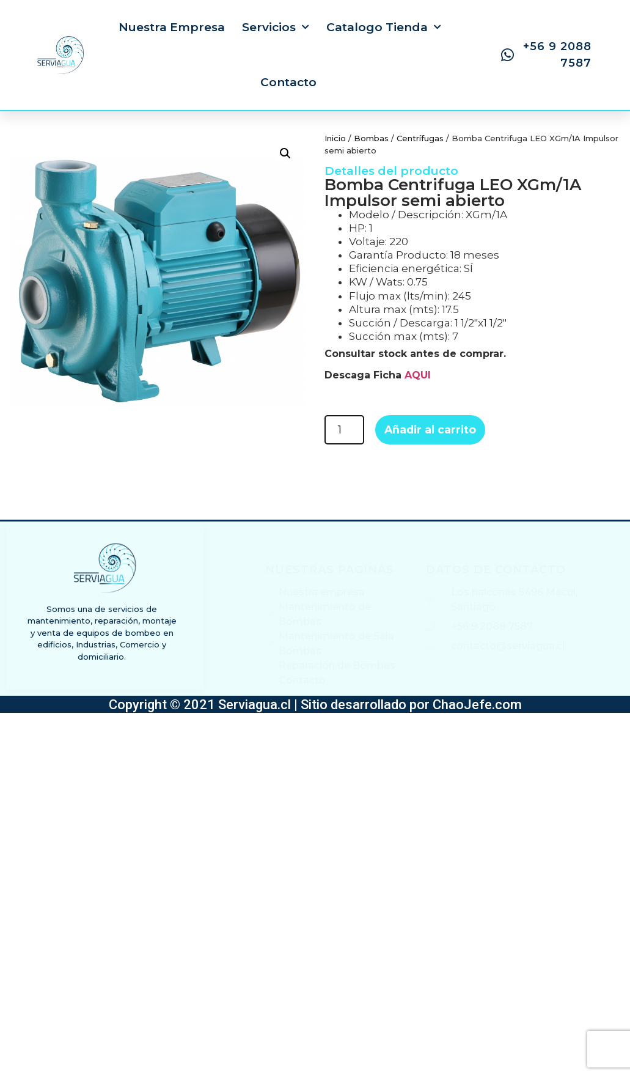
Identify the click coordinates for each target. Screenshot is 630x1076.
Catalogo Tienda (383, 27)
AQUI (418, 375)
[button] (285, 153)
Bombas (371, 138)
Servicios (275, 27)
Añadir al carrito (430, 429)
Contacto (288, 82)
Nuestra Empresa (172, 27)
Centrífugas (420, 138)
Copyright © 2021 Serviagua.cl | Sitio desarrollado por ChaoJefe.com (315, 704)
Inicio (335, 138)
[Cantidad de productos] (344, 429)
